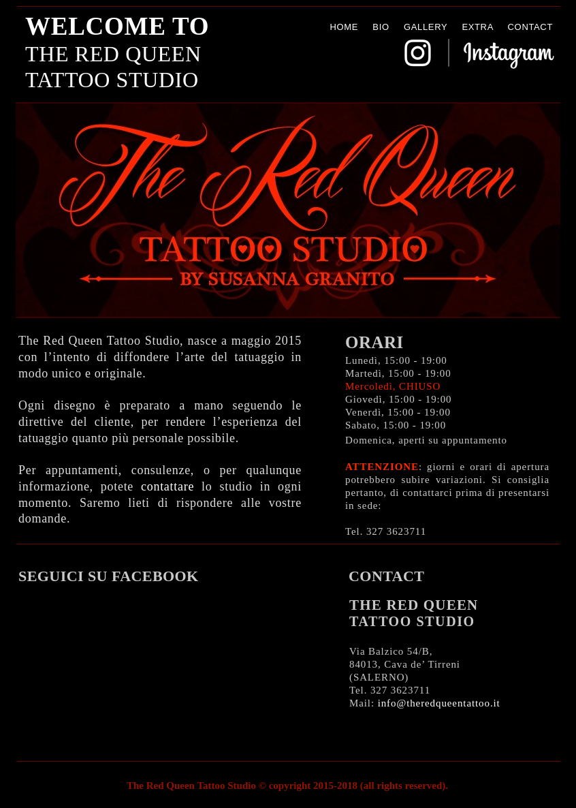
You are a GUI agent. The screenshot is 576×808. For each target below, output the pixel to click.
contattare (167, 486)
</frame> (161, 665)
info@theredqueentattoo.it (439, 703)
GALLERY (425, 27)
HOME (344, 27)
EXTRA (477, 27)
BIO (380, 27)
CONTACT (530, 27)
